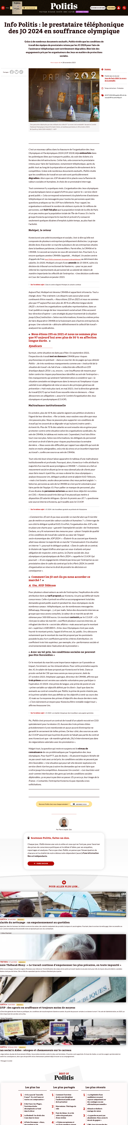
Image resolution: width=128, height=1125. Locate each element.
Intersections (82, 12)
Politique (43, 12)
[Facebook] (38, 1118)
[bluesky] (44, 1118)
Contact (22, 1111)
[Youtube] (50, 1118)
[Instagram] (56, 1118)
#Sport (119, 97)
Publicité (95, 1111)
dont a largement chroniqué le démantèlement (71, 259)
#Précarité (113, 97)
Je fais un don (21, 1080)
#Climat (35, 1078)
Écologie (51, 12)
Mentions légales (34, 1111)
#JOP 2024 (109, 95)
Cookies (104, 1111)
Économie (11, 1080)
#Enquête (116, 95)
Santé (10, 1085)
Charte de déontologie (50, 1111)
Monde (3, 1091)
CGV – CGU (64, 1111)
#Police (35, 1080)
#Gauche (35, 1083)
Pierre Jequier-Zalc (55, 62)
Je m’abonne (21, 1085)
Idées (65, 12)
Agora (3, 1078)
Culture (71, 12)
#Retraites (36, 1085)
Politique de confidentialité (80, 1111)
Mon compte (21, 1093)
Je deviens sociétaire (23, 1083)
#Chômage (36, 1087)
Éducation (11, 1083)
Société (59, 12)
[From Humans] (63, 1118)
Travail (10, 1078)
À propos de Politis (23, 1091)
